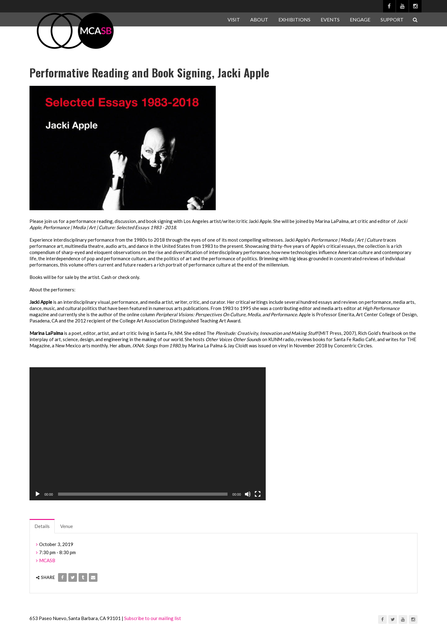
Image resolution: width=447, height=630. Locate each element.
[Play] (37, 494)
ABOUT (259, 19)
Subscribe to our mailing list (152, 618)
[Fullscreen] (258, 494)
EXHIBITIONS (294, 19)
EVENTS (330, 19)
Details (42, 526)
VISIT (234, 19)
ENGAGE (360, 19)
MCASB (47, 560)
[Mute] (248, 494)
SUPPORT (392, 19)
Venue (66, 526)
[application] (147, 433)
